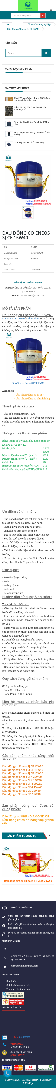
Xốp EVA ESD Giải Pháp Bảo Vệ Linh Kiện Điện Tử (30, 108)
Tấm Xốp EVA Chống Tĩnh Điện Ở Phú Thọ (31, 123)
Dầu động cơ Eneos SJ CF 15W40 (23, 29)
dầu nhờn (33, 318)
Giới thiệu (10, 981)
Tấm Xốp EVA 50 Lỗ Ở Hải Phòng (29, 143)
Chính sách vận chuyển (17, 985)
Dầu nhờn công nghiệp (39, 24)
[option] (28, 180)
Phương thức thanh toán (17, 989)
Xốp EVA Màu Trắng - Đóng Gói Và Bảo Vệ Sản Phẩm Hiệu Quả (32, 99)
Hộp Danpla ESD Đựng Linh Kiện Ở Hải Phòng (32, 133)
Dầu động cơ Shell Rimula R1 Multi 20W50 (28, 881)
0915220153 (24, 1037)
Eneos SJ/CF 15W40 (13, 318)
